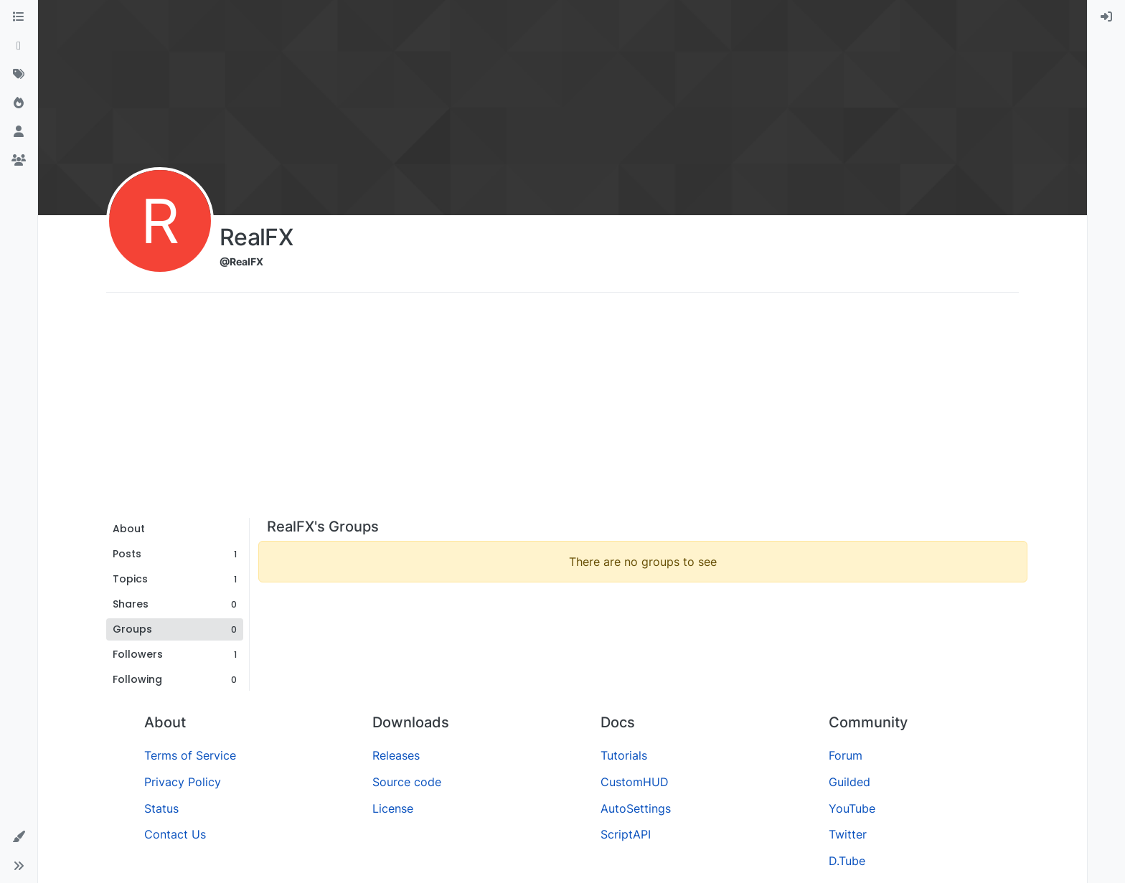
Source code (406, 782)
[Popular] (19, 103)
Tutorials (624, 755)
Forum (845, 755)
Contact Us (175, 834)
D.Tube (847, 861)
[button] (19, 837)
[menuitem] (1106, 17)
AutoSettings (636, 808)
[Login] (1106, 17)
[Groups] (19, 160)
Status (161, 808)
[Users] (19, 132)
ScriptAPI (626, 834)
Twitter (848, 834)
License (392, 808)
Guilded (849, 782)
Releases (396, 755)
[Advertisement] (562, 410)
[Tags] (19, 74)
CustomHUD (635, 782)
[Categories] (19, 17)
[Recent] (19, 45)
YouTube (852, 808)
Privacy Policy (182, 782)
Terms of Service (190, 755)
